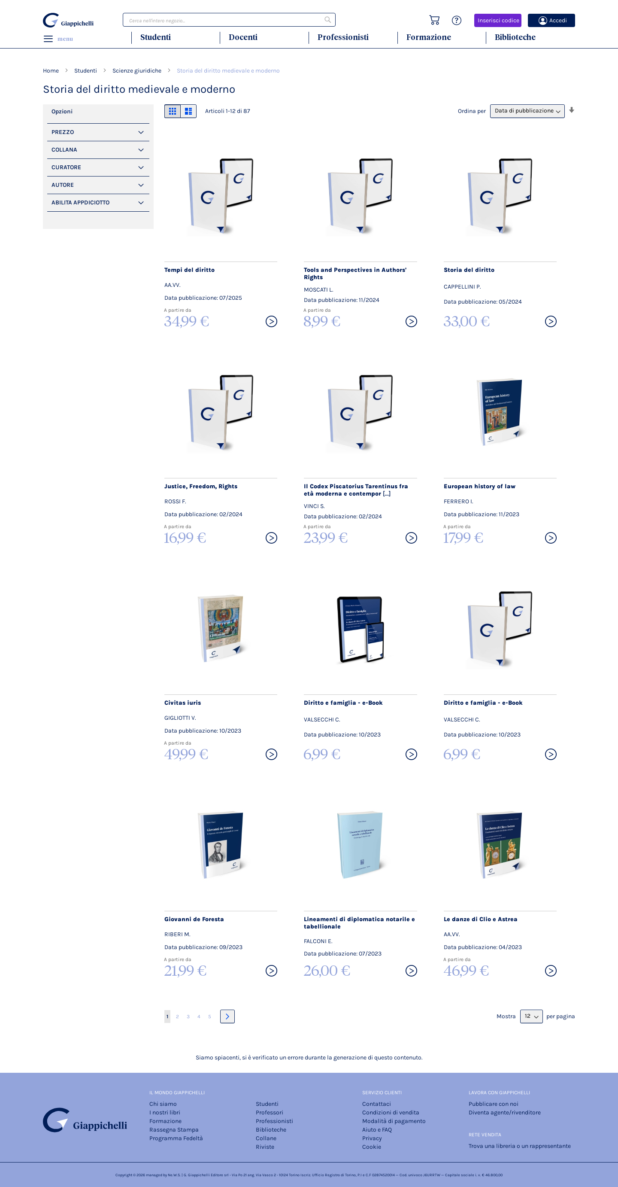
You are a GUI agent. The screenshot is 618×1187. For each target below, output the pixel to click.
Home (51, 70)
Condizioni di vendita (390, 1112)
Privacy (372, 1138)
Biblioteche (515, 37)
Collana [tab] (64, 149)
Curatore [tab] (66, 167)
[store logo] (69, 20)
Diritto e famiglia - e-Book (343, 702)
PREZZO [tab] (63, 132)
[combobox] (229, 20)
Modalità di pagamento (394, 1121)
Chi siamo (163, 1104)
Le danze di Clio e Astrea (481, 919)
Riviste (265, 1146)
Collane (266, 1138)
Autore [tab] (63, 185)
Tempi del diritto (189, 270)
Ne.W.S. (174, 1175)
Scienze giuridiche (137, 70)
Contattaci (376, 1104)
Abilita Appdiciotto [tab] (80, 202)
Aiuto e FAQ (377, 1129)
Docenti (243, 37)
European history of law (479, 486)
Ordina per (472, 110)
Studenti (155, 37)
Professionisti (343, 37)
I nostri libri (164, 1112)
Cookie (371, 1146)
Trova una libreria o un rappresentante (520, 1146)
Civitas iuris (182, 702)
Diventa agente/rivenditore (505, 1112)
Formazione (428, 37)
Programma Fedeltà (176, 1138)
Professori (269, 1112)
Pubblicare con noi (493, 1104)
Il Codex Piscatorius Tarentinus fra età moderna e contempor (356, 490)
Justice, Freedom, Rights (200, 486)
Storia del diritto (469, 270)
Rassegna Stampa (174, 1129)
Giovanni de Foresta (194, 919)
